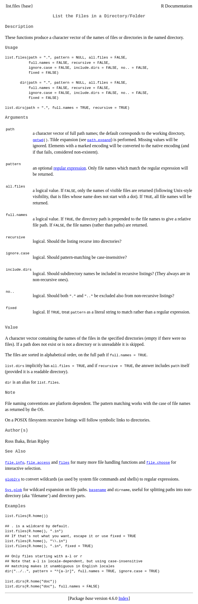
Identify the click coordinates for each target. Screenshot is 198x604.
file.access (38, 462)
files (64, 462)
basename (97, 489)
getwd (38, 139)
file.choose (158, 462)
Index (123, 598)
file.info (14, 462)
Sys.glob (13, 489)
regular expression (69, 168)
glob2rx (12, 479)
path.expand (99, 139)
